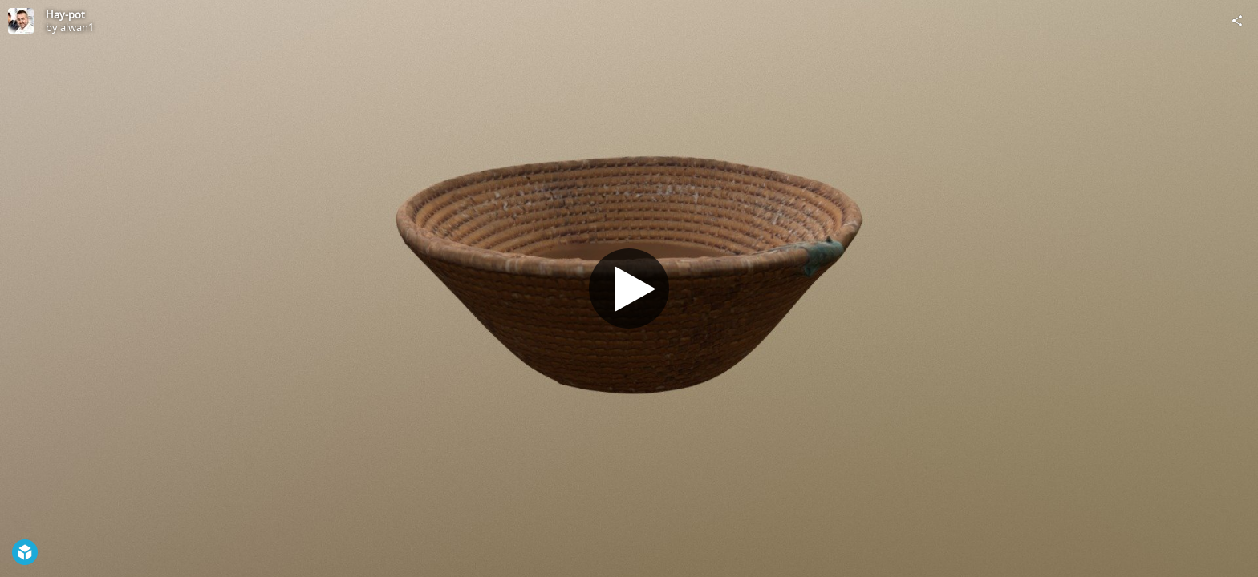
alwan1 (77, 27)
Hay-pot (65, 14)
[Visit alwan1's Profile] (21, 21)
